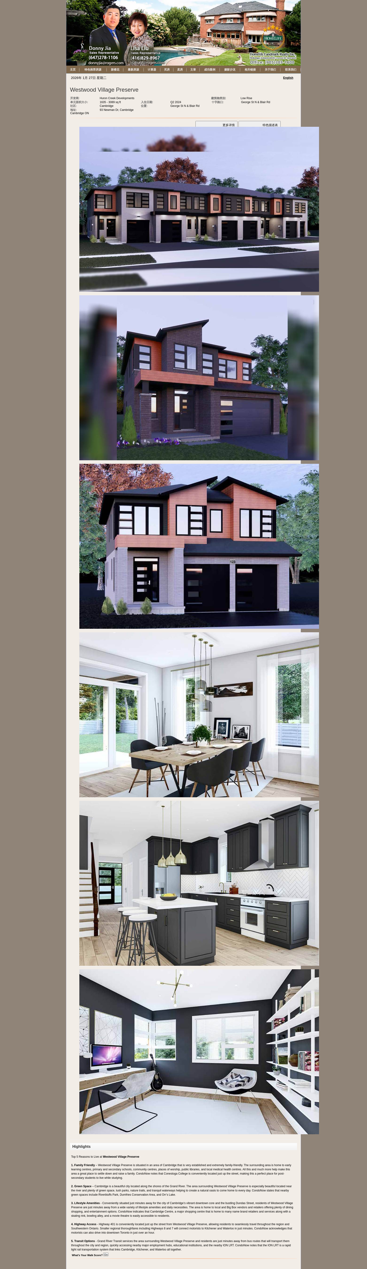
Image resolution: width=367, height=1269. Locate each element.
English (288, 77)
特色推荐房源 (92, 69)
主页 (73, 69)
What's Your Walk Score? (90, 1255)
